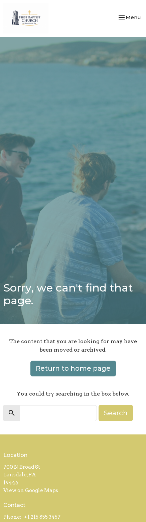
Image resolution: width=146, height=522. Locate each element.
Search (116, 413)
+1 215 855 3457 (42, 517)
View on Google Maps (30, 490)
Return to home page (73, 368)
